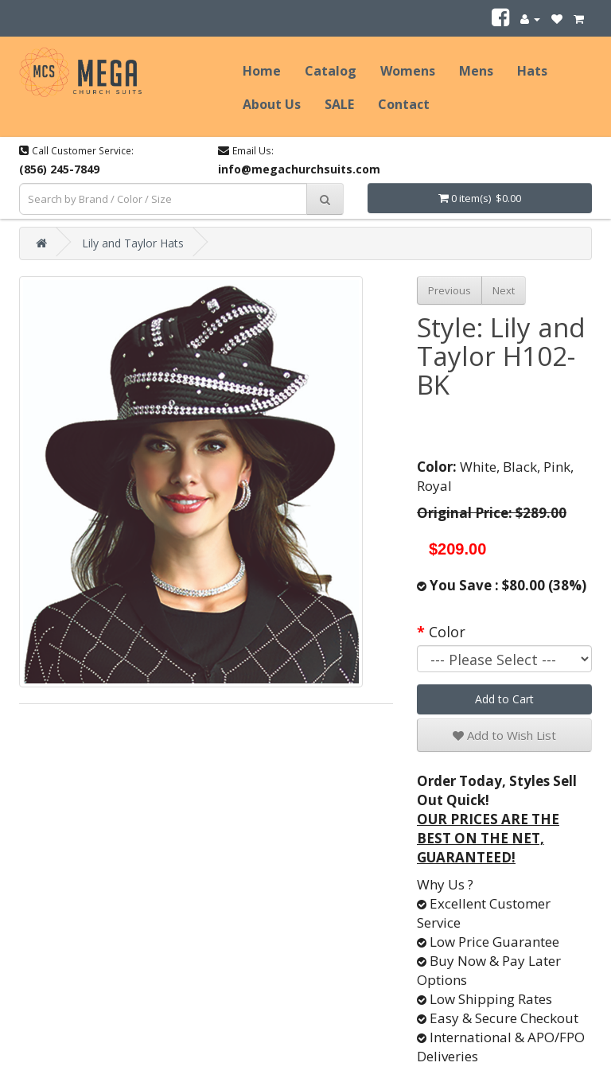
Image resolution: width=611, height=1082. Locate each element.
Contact (404, 104)
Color (447, 631)
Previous (449, 290)
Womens (407, 71)
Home (262, 71)
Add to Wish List (504, 735)
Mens (476, 71)
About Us (272, 104)
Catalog (330, 71)
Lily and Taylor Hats (133, 243)
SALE (339, 104)
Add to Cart (504, 698)
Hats (532, 71)
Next (503, 290)
